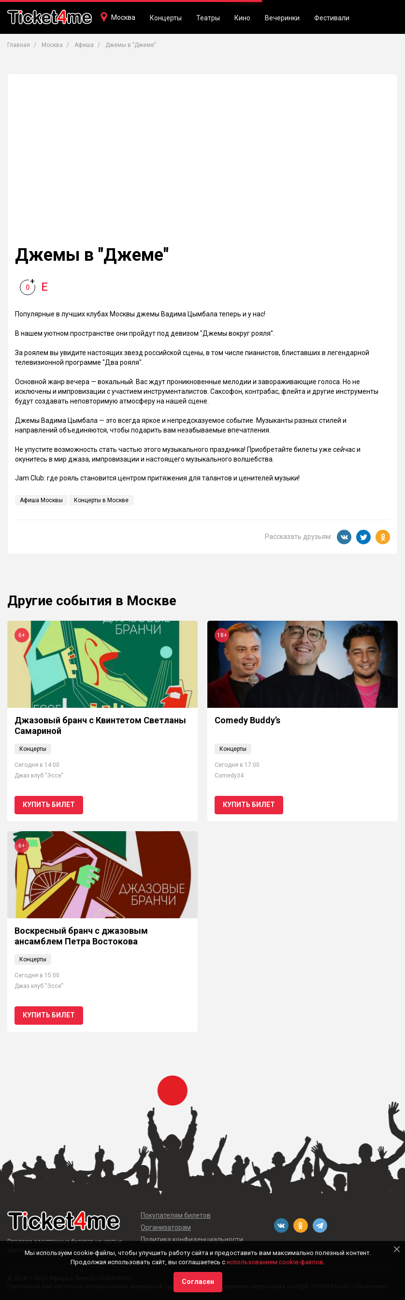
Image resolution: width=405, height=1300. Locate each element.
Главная (18, 45)
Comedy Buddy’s (247, 720)
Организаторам (166, 1227)
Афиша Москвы (41, 500)
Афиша (84, 45)
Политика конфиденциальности (192, 1239)
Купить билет (49, 804)
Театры (208, 18)
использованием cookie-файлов (275, 1262)
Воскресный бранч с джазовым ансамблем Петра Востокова (81, 936)
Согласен (198, 1281)
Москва (123, 17)
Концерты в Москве (101, 500)
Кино (242, 18)
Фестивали (331, 18)
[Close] (397, 1249)
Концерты (166, 18)
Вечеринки (282, 18)
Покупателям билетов (176, 1215)
